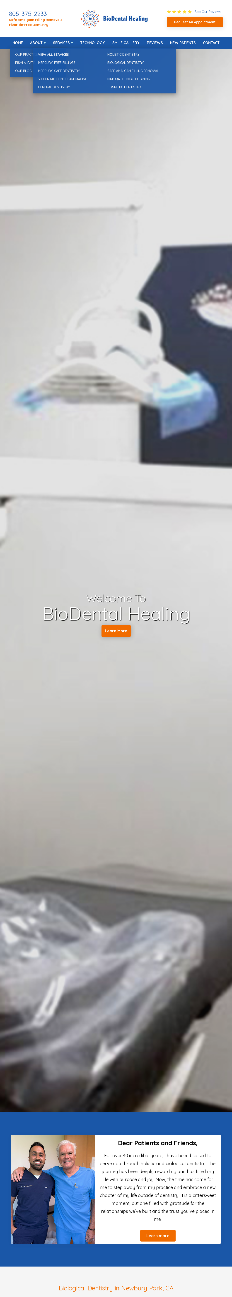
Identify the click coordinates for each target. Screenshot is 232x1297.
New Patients (183, 42)
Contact (211, 42)
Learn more (157, 1235)
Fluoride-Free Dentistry (28, 25)
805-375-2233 (28, 14)
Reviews (155, 42)
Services (61, 42)
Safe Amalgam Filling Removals (35, 20)
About (36, 42)
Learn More (116, 632)
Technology (92, 42)
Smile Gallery (126, 42)
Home (17, 42)
